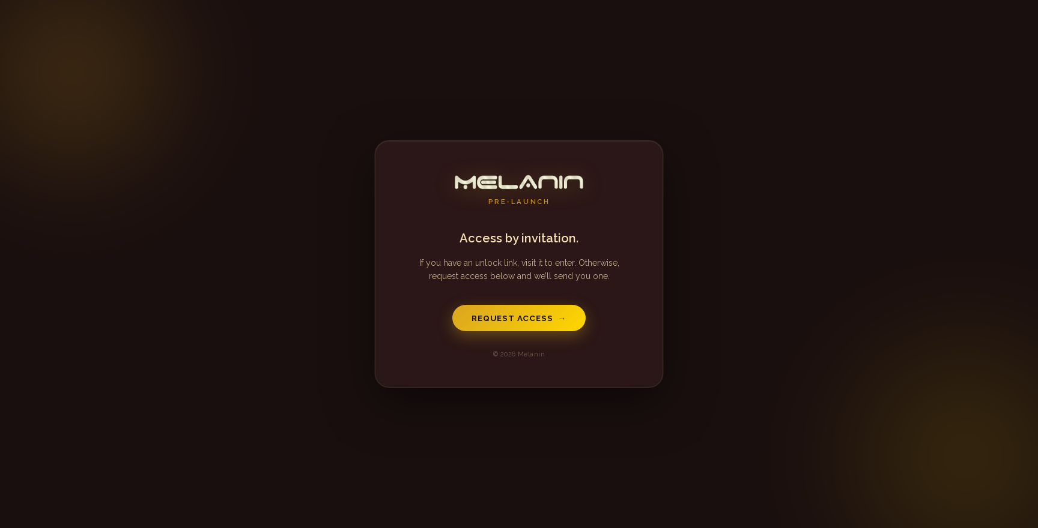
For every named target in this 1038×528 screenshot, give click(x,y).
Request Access (519, 318)
